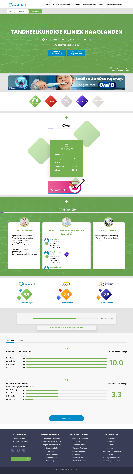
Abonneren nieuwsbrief (21, 459)
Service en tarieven (20, 441)
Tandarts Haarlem (80, 461)
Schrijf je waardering (57, 52)
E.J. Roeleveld (55, 267)
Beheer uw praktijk (20, 438)
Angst (77, 5)
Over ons (111, 438)
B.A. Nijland (54, 239)
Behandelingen (52, 454)
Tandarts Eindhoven (79, 451)
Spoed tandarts (89, 5)
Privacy (111, 454)
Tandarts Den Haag (22, 11)
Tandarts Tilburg (80, 454)
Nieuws (111, 448)
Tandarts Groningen (79, 458)
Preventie (51, 451)
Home (48, 5)
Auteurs (112, 441)
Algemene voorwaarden (112, 451)
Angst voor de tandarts (52, 445)
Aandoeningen (51, 458)
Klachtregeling (51, 461)
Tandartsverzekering (52, 438)
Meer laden (66, 418)
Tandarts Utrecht (79, 445)
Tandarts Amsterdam (80, 438)
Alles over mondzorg (61, 5)
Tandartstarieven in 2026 (52, 441)
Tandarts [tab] (10, 340)
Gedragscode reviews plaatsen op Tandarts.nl (111, 459)
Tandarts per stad (114, 5)
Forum (101, 5)
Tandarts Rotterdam (79, 441)
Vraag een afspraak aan (76, 52)
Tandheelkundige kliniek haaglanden (36, 11)
